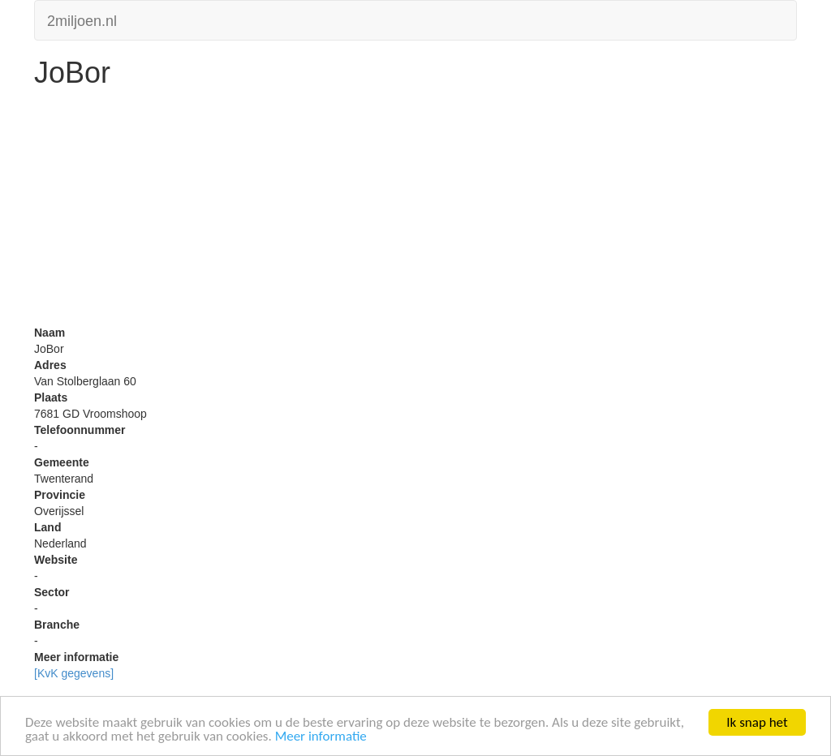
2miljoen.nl (82, 19)
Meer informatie (321, 736)
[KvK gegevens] (74, 673)
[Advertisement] (415, 210)
